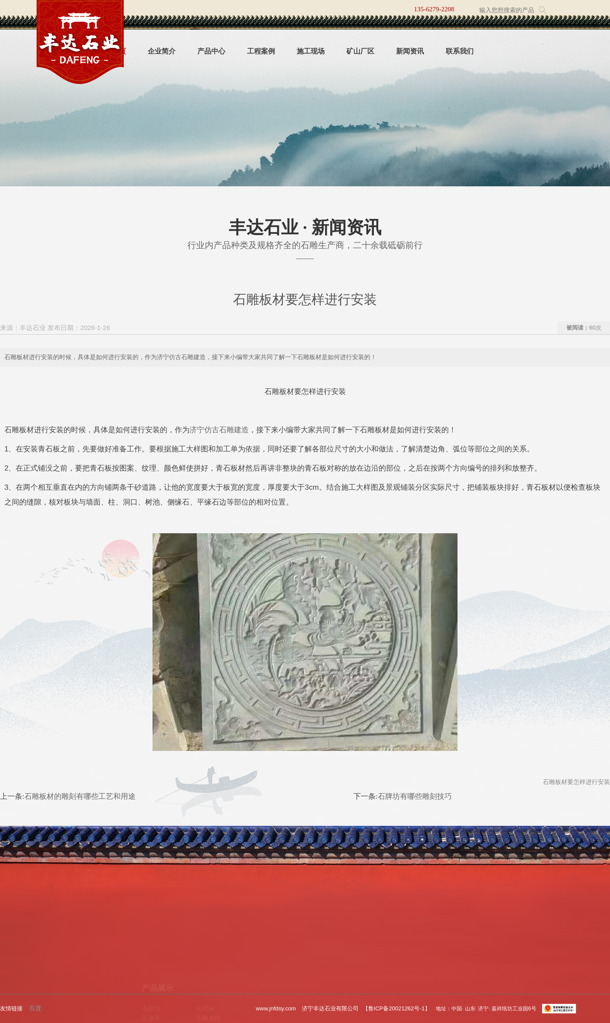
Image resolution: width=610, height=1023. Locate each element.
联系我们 (460, 51)
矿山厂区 (360, 51)
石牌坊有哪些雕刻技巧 (415, 796)
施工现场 (311, 51)
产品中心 (211, 51)
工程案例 (261, 51)
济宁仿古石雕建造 (219, 430)
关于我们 (46, 939)
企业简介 (162, 51)
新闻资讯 (410, 51)
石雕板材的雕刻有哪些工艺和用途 (80, 796)
